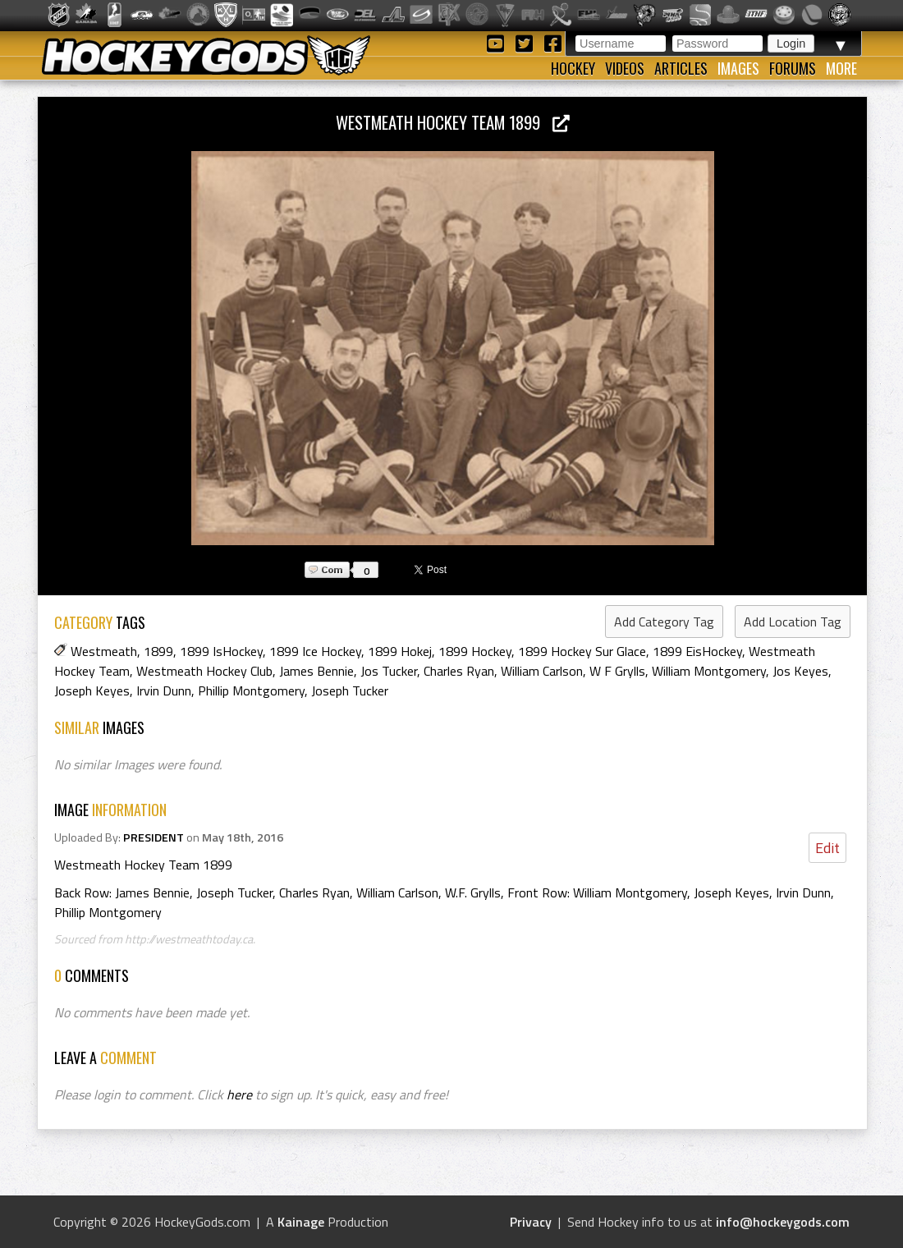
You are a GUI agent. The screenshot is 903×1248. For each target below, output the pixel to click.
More (841, 68)
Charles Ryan (459, 671)
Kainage (300, 1222)
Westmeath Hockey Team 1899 (453, 122)
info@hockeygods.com (783, 1222)
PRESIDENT (153, 837)
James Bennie (316, 671)
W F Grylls (617, 671)
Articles (681, 68)
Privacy (531, 1222)
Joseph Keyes (92, 690)
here (239, 1094)
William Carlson (542, 671)
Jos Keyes (800, 671)
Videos (624, 68)
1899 (158, 651)
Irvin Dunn (163, 690)
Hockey (573, 68)
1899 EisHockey (697, 651)
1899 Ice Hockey (315, 651)
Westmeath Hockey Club (204, 671)
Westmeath (104, 651)
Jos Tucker (388, 671)
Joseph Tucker (349, 690)
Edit (827, 848)
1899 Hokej (400, 651)
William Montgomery (709, 671)
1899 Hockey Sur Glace (582, 651)
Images (738, 68)
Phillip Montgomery (251, 690)
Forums (792, 68)
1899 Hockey (474, 651)
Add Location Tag (792, 621)
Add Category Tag (664, 621)
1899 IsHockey (221, 651)
